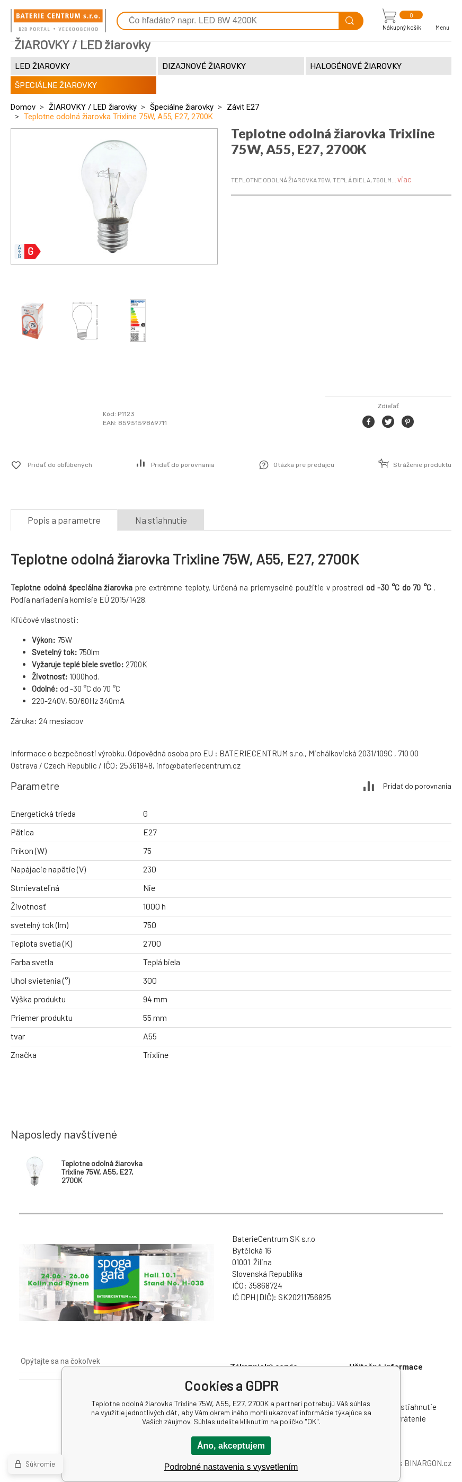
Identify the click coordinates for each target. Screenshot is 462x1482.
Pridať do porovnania (183, 465)
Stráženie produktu (422, 465)
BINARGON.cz (427, 1463)
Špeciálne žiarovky (182, 107)
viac (404, 179)
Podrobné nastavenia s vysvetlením (231, 1466)
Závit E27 (243, 107)
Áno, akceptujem (231, 1445)
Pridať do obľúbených (60, 465)
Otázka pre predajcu (303, 465)
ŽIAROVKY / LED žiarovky (93, 107)
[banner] (58, 20)
